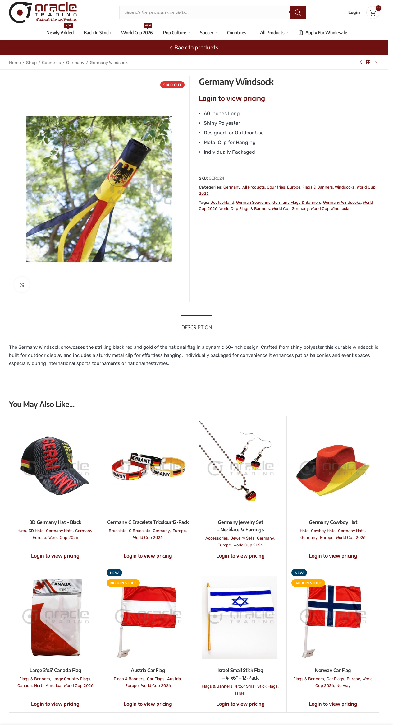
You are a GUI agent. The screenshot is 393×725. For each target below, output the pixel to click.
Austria (174, 678)
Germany (75, 62)
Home (15, 62)
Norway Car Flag (333, 670)
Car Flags (156, 678)
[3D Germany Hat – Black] (55, 468)
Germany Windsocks (342, 202)
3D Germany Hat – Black (55, 522)
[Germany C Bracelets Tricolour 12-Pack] (148, 468)
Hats (21, 530)
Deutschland (222, 202)
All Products (253, 187)
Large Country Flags (71, 678)
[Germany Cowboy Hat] (332, 468)
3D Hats (36, 530)
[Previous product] (360, 62)
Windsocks (345, 187)
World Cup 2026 (63, 537)
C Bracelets (139, 530)
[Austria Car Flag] (148, 616)
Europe (293, 187)
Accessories (216, 538)
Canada (24, 685)
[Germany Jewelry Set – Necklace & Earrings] (240, 468)
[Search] (298, 12)
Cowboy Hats (323, 530)
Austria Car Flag (148, 670)
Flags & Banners (317, 187)
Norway (343, 685)
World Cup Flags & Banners (244, 208)
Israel (240, 693)
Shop (31, 62)
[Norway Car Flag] (332, 616)
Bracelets (117, 530)
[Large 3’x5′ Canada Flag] (55, 616)
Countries (51, 62)
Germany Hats (59, 530)
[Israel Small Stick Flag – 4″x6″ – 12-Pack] (240, 616)
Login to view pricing (232, 98)
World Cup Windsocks (330, 208)
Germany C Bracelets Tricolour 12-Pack (148, 522)
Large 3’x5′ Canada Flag (55, 670)
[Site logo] (43, 12)
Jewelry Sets (242, 538)
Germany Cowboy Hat (333, 522)
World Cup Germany (290, 208)
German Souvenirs (253, 202)
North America (47, 685)
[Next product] (375, 62)
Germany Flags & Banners (296, 202)
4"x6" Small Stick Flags (256, 686)
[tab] (196, 324)
